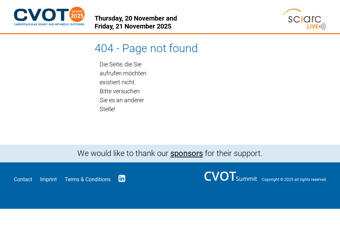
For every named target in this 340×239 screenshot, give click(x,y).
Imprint (48, 179)
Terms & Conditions (88, 179)
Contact (23, 179)
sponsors (186, 153)
